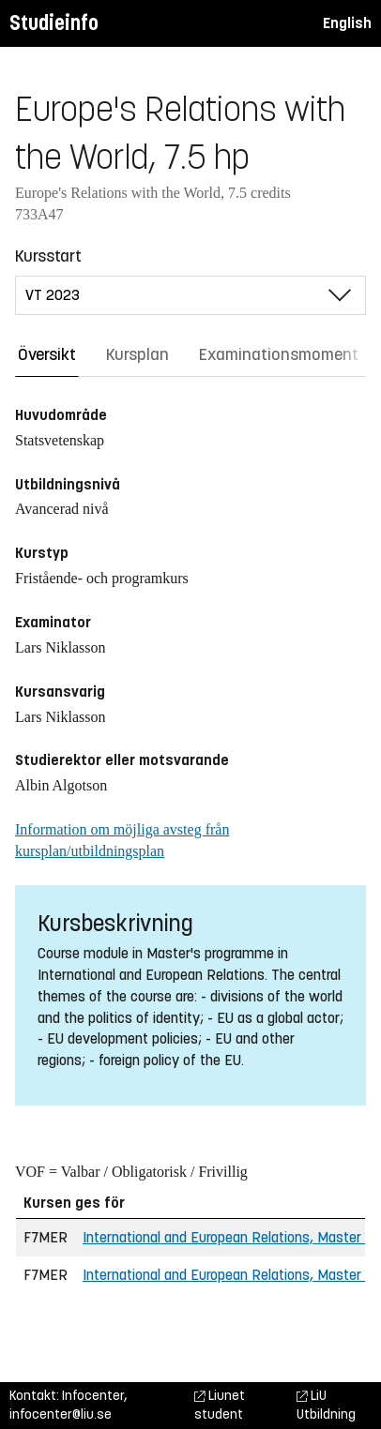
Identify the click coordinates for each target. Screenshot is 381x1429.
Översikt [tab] (47, 354)
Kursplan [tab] (137, 354)
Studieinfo (54, 23)
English (347, 23)
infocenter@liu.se (60, 1414)
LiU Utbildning (326, 1405)
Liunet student (219, 1405)
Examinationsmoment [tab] (278, 354)
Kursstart (48, 256)
